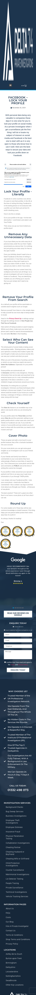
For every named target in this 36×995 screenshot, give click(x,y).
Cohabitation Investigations (18, 843)
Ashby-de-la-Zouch (14, 954)
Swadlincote (11, 980)
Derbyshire (10, 967)
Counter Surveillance (15, 870)
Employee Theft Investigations (12, 821)
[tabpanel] (18, 583)
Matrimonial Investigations (17, 874)
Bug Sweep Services (14, 811)
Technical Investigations (16, 892)
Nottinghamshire (13, 976)
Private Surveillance (14, 887)
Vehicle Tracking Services (17, 896)
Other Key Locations (15, 985)
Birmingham (11, 963)
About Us (10, 908)
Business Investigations (16, 816)
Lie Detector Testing (14, 879)
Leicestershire (12, 971)
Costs (8, 917)
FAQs (8, 913)
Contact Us (10, 930)
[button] (10, 85)
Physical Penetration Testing (15, 837)
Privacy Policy (23, 664)
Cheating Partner (13, 847)
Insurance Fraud (13, 831)
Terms (13, 664)
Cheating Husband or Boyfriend (15, 853)
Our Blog (9, 922)
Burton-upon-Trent (14, 958)
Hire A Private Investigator (17, 926)
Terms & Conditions (14, 935)
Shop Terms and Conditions (18, 939)
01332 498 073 (18, 790)
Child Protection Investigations (13, 864)
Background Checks (14, 807)
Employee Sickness (14, 827)
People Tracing (12, 883)
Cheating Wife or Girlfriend (17, 859)
